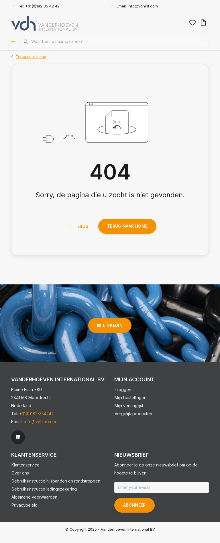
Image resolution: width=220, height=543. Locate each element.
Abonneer (134, 511)
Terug (79, 231)
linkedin (110, 331)
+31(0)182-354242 (36, 419)
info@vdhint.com (40, 427)
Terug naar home (127, 231)
